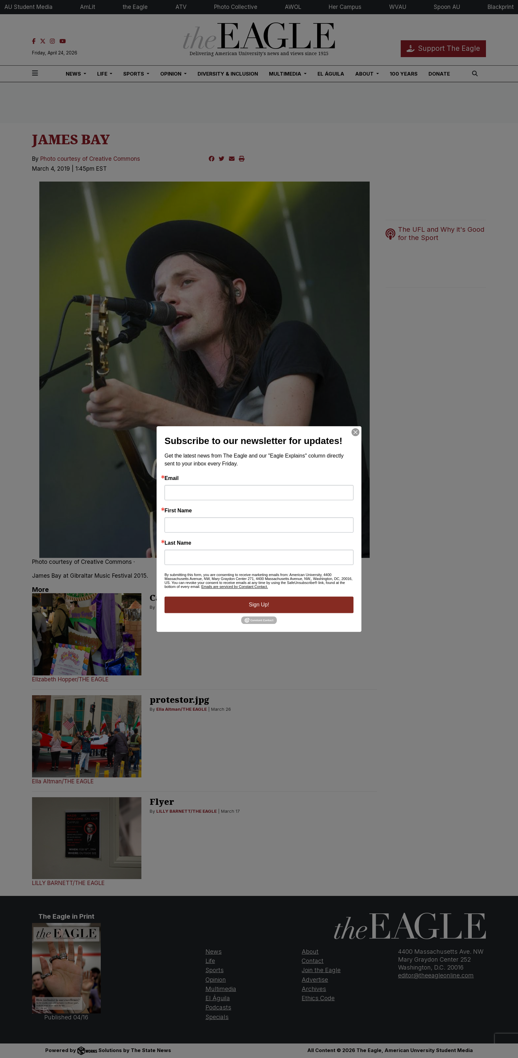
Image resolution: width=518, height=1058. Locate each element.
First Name (178, 510)
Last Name (178, 543)
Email (172, 478)
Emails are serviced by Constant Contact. (234, 587)
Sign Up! (259, 604)
